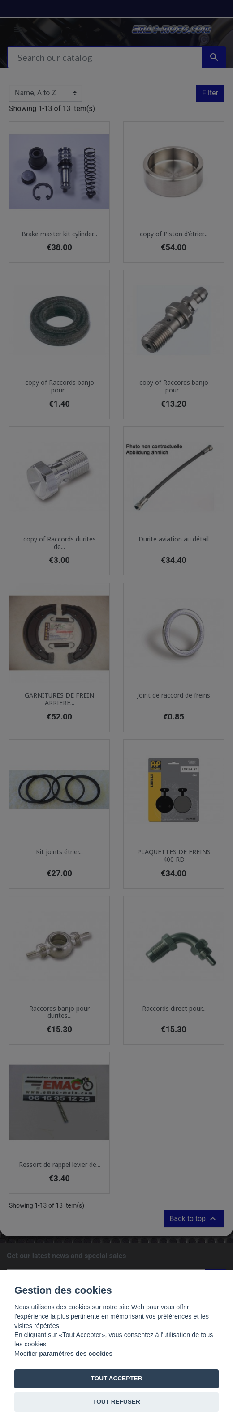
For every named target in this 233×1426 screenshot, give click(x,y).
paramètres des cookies (75, 1353)
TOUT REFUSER (116, 1401)
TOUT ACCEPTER (116, 1378)
